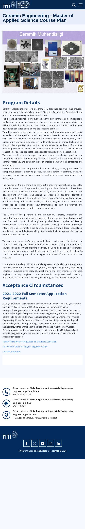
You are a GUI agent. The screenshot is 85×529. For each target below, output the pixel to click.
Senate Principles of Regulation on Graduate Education (29, 341)
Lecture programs (11, 351)
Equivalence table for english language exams (25, 346)
